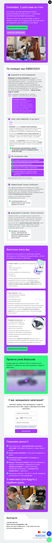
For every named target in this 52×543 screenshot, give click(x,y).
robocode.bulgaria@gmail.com (17, 524)
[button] (17, 27)
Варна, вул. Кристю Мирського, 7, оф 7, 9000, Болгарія (23, 526)
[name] (26, 413)
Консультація (26, 431)
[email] (26, 422)
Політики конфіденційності (15, 528)
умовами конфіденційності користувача (25, 427)
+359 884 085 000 (12, 522)
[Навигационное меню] (50, 2)
